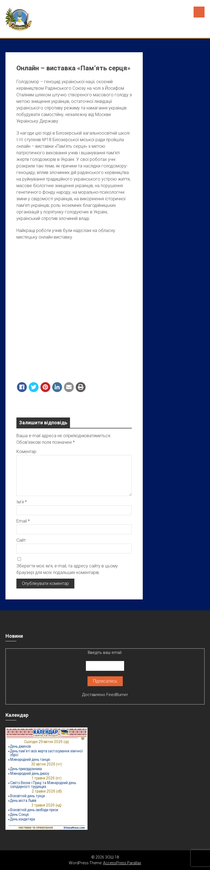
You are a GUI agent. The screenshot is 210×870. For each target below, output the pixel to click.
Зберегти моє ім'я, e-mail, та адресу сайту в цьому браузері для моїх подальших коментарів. (67, 569)
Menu (199, 12)
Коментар (26, 451)
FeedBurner (117, 694)
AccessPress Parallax (122, 863)
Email (23, 521)
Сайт (21, 540)
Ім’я (21, 501)
